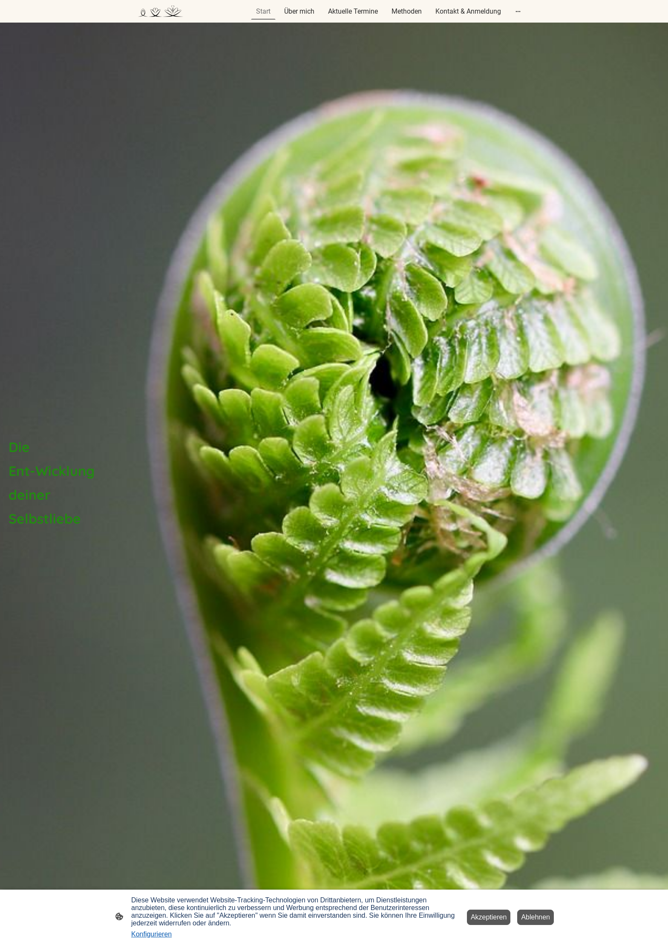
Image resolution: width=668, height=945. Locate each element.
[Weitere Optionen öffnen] (518, 11)
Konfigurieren (151, 934)
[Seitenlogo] (160, 11)
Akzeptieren (489, 917)
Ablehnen (535, 917)
